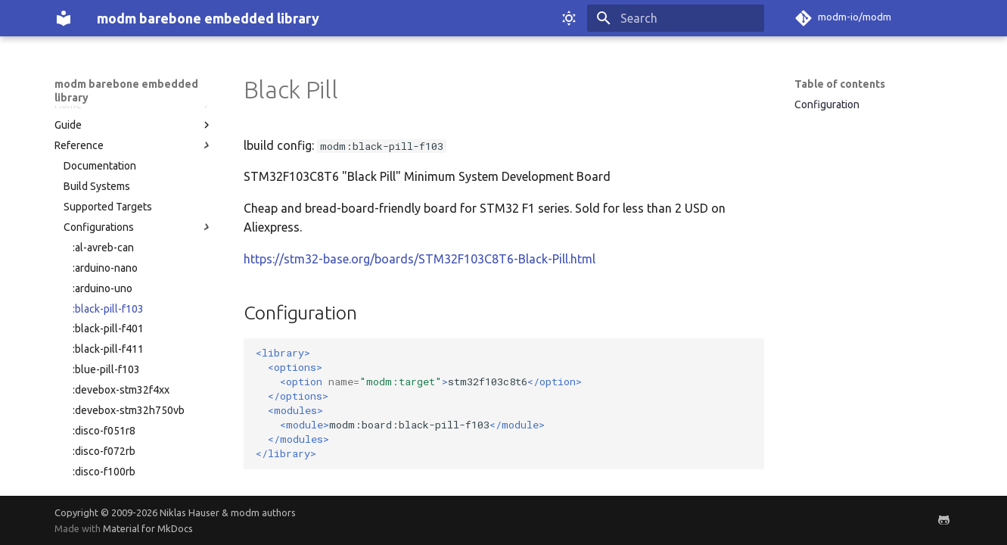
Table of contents (839, 84)
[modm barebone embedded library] (63, 18)
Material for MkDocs (148, 528)
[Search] (675, 18)
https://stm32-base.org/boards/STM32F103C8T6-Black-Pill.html (419, 259)
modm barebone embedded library (126, 91)
